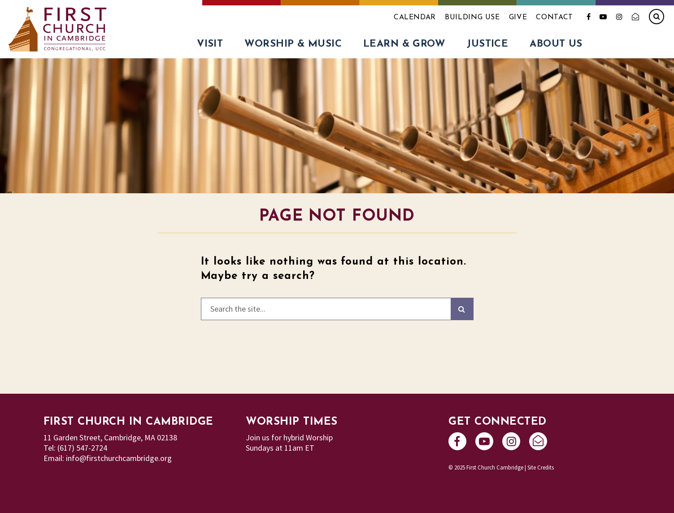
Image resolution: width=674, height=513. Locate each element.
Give (518, 17)
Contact (554, 17)
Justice (487, 44)
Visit (210, 44)
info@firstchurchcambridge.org (119, 458)
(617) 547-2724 (82, 448)
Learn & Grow (404, 44)
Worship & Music (293, 44)
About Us (556, 44)
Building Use (472, 17)
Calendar (415, 17)
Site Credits (540, 467)
